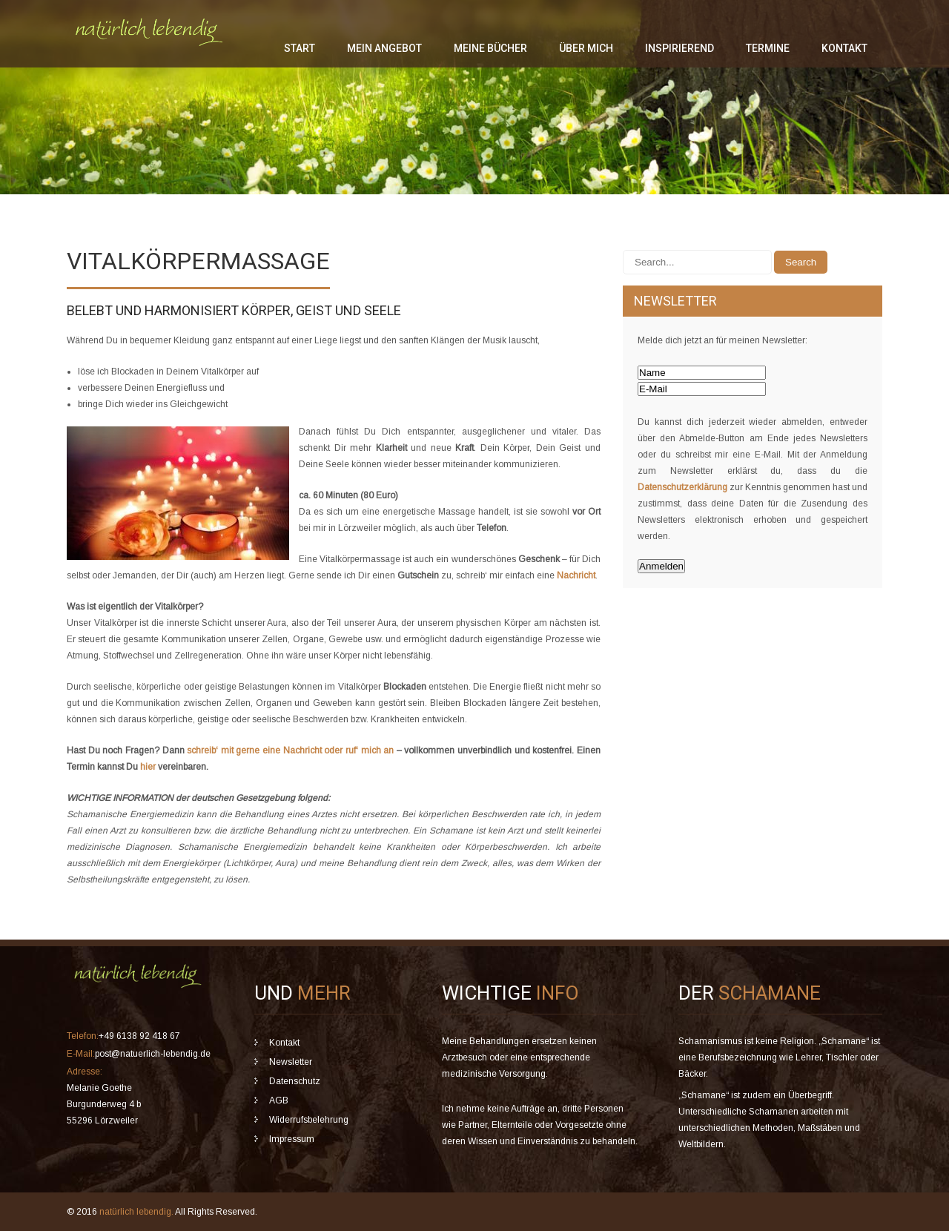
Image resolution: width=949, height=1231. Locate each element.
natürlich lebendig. (137, 1212)
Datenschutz (294, 1081)
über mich (586, 48)
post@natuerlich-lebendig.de (153, 1054)
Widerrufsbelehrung (308, 1120)
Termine (768, 48)
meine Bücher (490, 48)
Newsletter (290, 1062)
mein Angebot (384, 48)
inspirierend (679, 48)
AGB (278, 1100)
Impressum (291, 1139)
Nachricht (576, 575)
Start (299, 48)
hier (148, 767)
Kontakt (844, 48)
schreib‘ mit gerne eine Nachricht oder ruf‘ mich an (290, 750)
